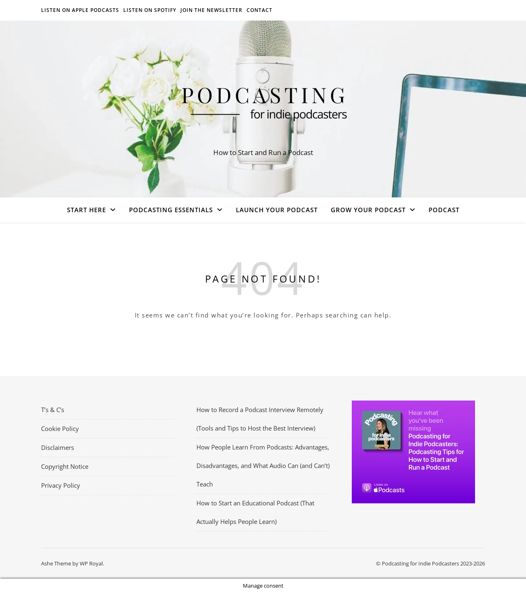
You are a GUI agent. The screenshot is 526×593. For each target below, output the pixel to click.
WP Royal (91, 563)
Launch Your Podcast (277, 210)
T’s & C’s (52, 409)
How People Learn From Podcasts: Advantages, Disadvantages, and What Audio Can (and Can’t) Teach (263, 465)
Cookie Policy (60, 428)
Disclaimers (57, 447)
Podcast (444, 210)
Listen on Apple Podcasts (80, 10)
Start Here (86, 210)
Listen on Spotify (149, 10)
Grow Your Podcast (368, 210)
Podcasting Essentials (171, 210)
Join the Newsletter (211, 10)
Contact (259, 10)
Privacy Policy (60, 485)
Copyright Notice (64, 466)
